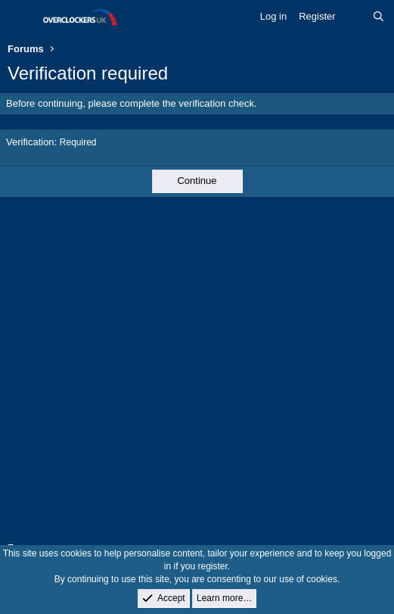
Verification (30, 142)
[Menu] (21, 17)
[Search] (378, 17)
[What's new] (354, 17)
